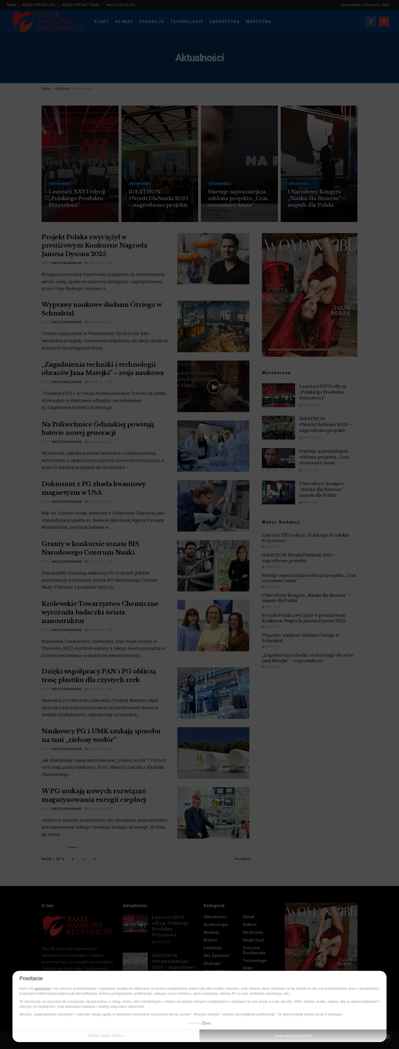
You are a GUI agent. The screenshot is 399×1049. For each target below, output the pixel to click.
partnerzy (43, 988)
